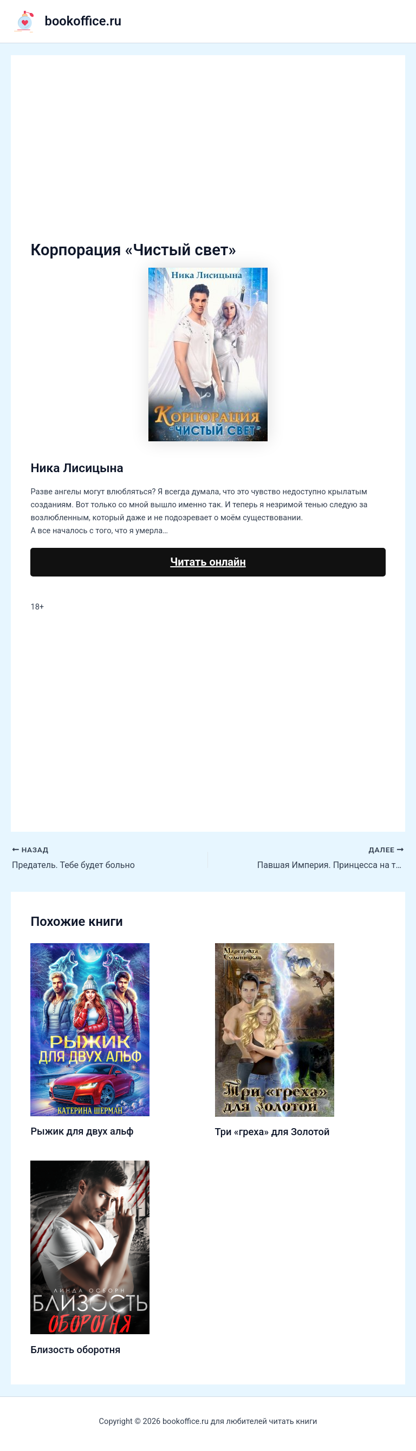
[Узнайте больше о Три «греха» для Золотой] (274, 1029)
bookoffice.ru (83, 21)
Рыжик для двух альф (81, 1131)
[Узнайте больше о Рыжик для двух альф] (90, 1028)
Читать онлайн (207, 561)
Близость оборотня (75, 1349)
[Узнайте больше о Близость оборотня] (90, 1246)
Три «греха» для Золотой (272, 1131)
